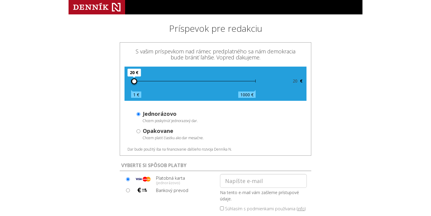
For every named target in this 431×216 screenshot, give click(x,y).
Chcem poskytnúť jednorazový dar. (170, 116)
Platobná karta (159, 180)
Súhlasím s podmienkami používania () (263, 209)
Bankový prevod (160, 190)
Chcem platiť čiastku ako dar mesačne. (173, 133)
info (301, 209)
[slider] (134, 81)
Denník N (97, 7)
